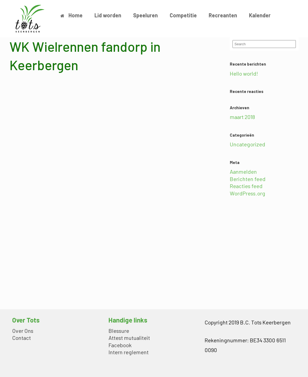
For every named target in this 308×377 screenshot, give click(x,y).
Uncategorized (247, 144)
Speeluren (145, 15)
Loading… (96, 188)
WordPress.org (247, 193)
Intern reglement (129, 352)
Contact (21, 338)
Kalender (260, 15)
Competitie (183, 15)
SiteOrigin (150, 366)
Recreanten (223, 15)
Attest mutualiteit (129, 338)
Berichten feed (248, 179)
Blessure (119, 331)
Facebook (120, 345)
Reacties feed (246, 186)
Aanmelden (243, 171)
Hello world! (244, 73)
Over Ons (22, 331)
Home (71, 15)
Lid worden (107, 15)
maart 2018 (242, 117)
